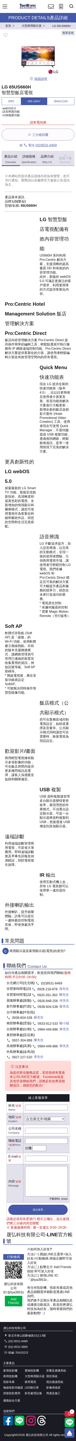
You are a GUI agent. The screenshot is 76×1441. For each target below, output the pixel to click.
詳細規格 (28, 159)
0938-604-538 (48, 1007)
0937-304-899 (22, 1040)
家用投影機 (10, 1370)
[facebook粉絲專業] (8, 1424)
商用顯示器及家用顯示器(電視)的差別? (37, 951)
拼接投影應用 (11, 1393)
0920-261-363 (47, 995)
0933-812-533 (48, 1023)
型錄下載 (65, 158)
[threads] (42, 1424)
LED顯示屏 (32, 1387)
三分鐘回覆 (38, 134)
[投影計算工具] (61, 10)
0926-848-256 (48, 1001)
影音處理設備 (33, 1393)
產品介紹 (10, 159)
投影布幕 (9, 1381)
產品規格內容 (37, 176)
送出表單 (38, 1209)
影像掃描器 (53, 1387)
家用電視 (30, 1381)
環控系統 (52, 1376)
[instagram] (31, 1424)
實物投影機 (32, 1370)
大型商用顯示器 (35, 1376)
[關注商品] (69, 1414)
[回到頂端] (69, 1433)
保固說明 (38, 79)
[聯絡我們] (51, 10)
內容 (11, 1181)
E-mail (12, 1156)
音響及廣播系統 (56, 1370)
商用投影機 (10, 1376)
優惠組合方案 (11, 1400)
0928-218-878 (47, 989)
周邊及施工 (53, 1393)
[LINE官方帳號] (19, 1424)
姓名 (11, 1105)
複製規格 (68, 32)
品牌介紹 (47, 159)
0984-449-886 (48, 1029)
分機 (28, 1148)
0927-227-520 (22, 1057)
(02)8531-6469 (46, 145)
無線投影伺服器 (13, 1387)
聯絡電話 (14, 1140)
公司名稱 (14, 1128)
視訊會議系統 (54, 1381)
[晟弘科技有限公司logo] (27, 8)
